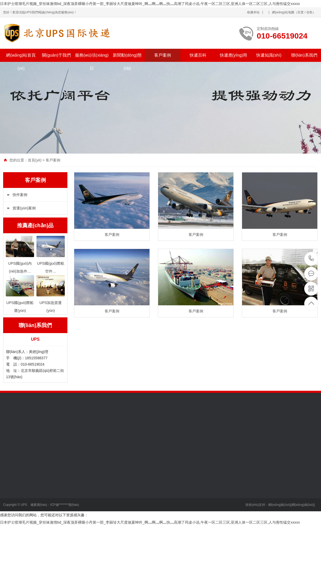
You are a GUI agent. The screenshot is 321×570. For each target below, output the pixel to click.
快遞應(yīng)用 (233, 55)
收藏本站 (253, 12)
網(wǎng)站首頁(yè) (21, 61)
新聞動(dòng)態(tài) (127, 61)
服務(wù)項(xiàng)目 (92, 61)
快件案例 (20, 195)
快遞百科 (198, 55)
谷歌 (309, 12)
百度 (300, 12)
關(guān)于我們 (56, 55)
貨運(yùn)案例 (24, 208)
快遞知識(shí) (268, 55)
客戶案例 (162, 55)
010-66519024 (311, 259)
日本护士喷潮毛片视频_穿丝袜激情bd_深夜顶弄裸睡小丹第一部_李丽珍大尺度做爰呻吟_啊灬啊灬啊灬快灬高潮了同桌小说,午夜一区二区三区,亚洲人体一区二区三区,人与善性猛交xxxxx (150, 4)
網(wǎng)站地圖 (283, 12)
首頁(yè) (34, 160)
